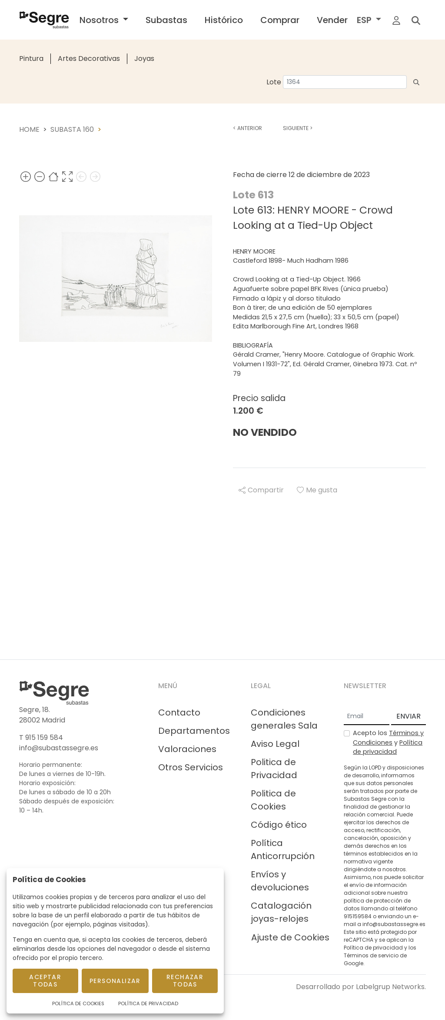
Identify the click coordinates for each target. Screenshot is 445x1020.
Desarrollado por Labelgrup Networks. (361, 987)
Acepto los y (388, 742)
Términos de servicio (371, 955)
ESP (365, 20)
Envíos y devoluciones (280, 880)
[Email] (366, 717)
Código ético (279, 825)
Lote (273, 82)
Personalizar (115, 981)
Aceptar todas (45, 981)
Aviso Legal (275, 744)
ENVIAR (408, 716)
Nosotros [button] (100, 20)
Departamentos (194, 731)
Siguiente (297, 128)
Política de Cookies (78, 1003)
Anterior (247, 128)
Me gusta (317, 490)
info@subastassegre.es (58, 748)
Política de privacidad (387, 747)
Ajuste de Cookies (290, 937)
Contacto (179, 712)
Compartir (261, 490)
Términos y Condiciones (388, 738)
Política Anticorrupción (283, 849)
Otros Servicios (190, 767)
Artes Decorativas (89, 59)
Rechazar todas (184, 981)
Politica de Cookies (273, 800)
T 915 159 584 (41, 737)
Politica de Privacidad (274, 768)
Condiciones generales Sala (284, 719)
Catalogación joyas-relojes (281, 912)
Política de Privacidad (148, 1003)
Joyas (144, 59)
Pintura (31, 59)
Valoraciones (187, 749)
